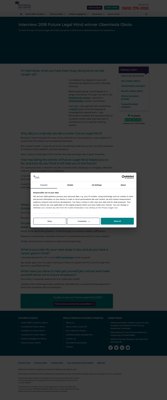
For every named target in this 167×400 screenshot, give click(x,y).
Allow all (117, 221)
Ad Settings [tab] (97, 185)
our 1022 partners (48, 196)
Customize (83, 221)
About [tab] (123, 185)
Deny (50, 221)
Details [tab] (70, 185)
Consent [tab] (43, 185)
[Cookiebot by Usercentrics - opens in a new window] (123, 177)
